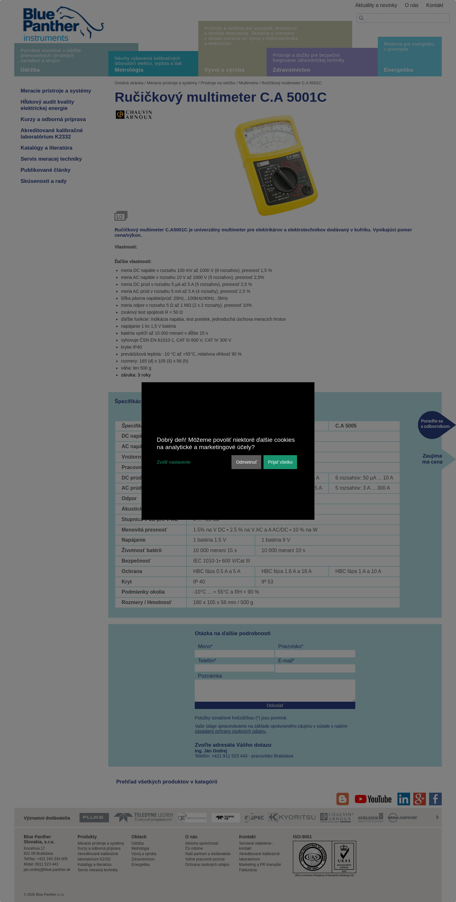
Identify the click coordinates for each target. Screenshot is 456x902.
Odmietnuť (246, 462)
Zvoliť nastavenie (173, 462)
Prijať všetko (280, 462)
